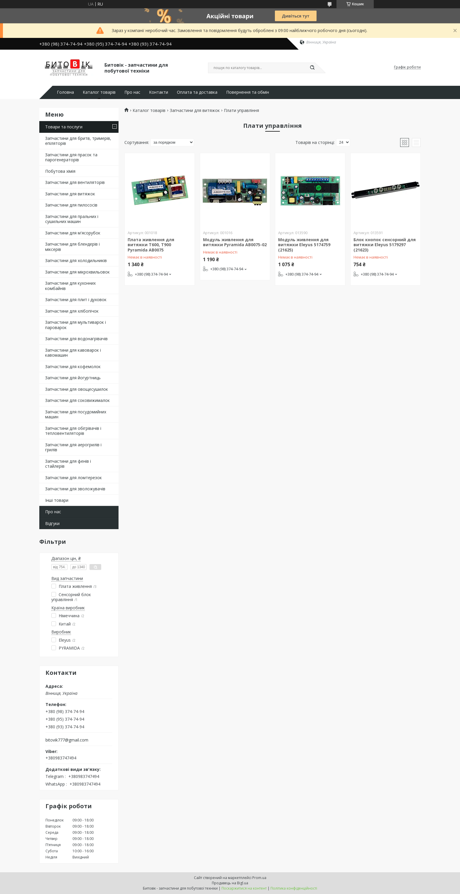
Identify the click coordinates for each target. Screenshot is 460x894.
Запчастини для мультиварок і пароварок (75, 324)
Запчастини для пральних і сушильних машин (71, 219)
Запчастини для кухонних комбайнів (70, 285)
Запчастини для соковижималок (77, 400)
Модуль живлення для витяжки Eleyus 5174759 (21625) (304, 245)
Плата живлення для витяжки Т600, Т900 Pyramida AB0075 (151, 245)
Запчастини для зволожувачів (75, 489)
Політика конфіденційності (293, 888)
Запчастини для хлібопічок (72, 311)
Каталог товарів (99, 92)
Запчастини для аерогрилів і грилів (73, 447)
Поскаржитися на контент (244, 888)
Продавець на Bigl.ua (230, 882)
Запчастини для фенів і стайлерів (68, 463)
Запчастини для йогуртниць (73, 377)
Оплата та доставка (197, 92)
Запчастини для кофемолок (73, 366)
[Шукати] (312, 68)
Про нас (132, 92)
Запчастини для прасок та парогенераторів (71, 157)
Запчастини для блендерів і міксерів (72, 246)
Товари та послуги (63, 127)
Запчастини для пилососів (71, 205)
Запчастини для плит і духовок (75, 299)
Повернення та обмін (247, 92)
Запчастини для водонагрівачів (76, 338)
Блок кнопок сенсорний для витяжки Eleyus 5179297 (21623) (385, 245)
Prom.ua (259, 877)
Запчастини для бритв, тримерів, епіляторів (78, 140)
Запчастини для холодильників (76, 260)
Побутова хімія (60, 171)
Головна (65, 92)
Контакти (158, 92)
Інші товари (56, 500)
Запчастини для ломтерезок (73, 477)
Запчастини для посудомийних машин (75, 414)
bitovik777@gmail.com (66, 740)
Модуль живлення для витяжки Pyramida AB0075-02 (235, 242)
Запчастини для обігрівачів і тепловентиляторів (73, 430)
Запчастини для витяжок (70, 194)
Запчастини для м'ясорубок (72, 233)
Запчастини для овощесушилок (76, 389)
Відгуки (52, 523)
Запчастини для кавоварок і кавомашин (73, 352)
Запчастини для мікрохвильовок (77, 272)
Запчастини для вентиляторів (75, 182)
